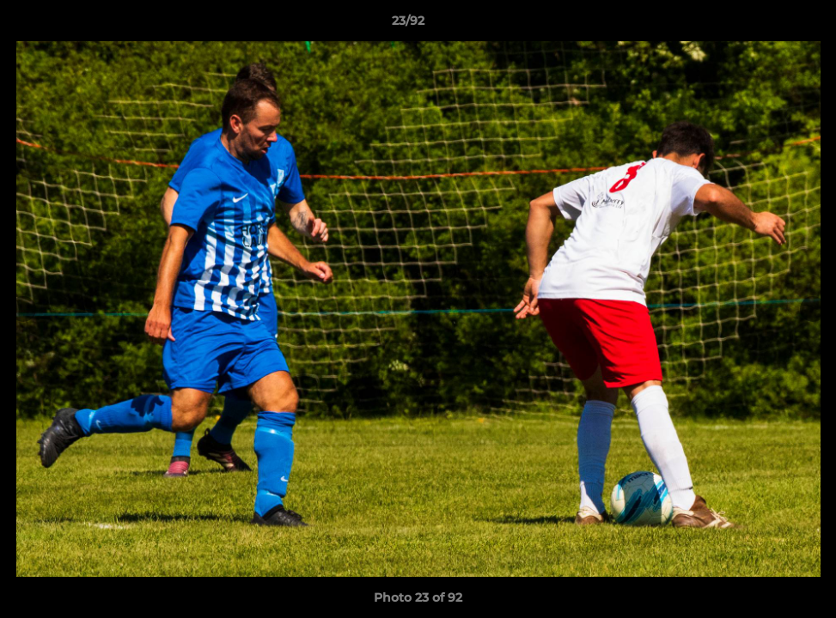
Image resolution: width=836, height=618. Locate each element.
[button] (764, 25)
